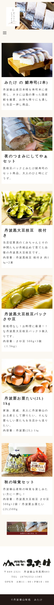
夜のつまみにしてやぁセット (25, 158)
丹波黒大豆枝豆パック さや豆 (25, 316)
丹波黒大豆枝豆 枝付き (25, 232)
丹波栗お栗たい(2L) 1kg (25, 400)
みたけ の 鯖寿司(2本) (26, 82)
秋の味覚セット (19, 482)
